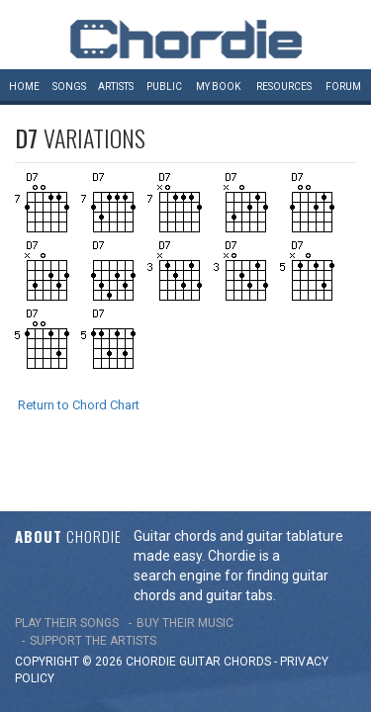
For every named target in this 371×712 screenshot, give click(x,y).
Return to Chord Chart (78, 405)
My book (218, 86)
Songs (69, 86)
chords (247, 623)
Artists (116, 86)
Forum (343, 86)
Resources (284, 86)
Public (164, 86)
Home (24, 86)
